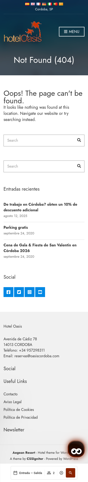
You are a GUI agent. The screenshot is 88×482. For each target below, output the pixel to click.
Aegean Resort (23, 452)
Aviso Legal (13, 402)
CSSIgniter (35, 458)
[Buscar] (70, 473)
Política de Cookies (19, 409)
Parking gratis (16, 227)
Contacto (11, 394)
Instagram (29, 292)
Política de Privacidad (21, 417)
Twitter (19, 292)
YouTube (40, 292)
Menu (71, 32)
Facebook (8, 292)
